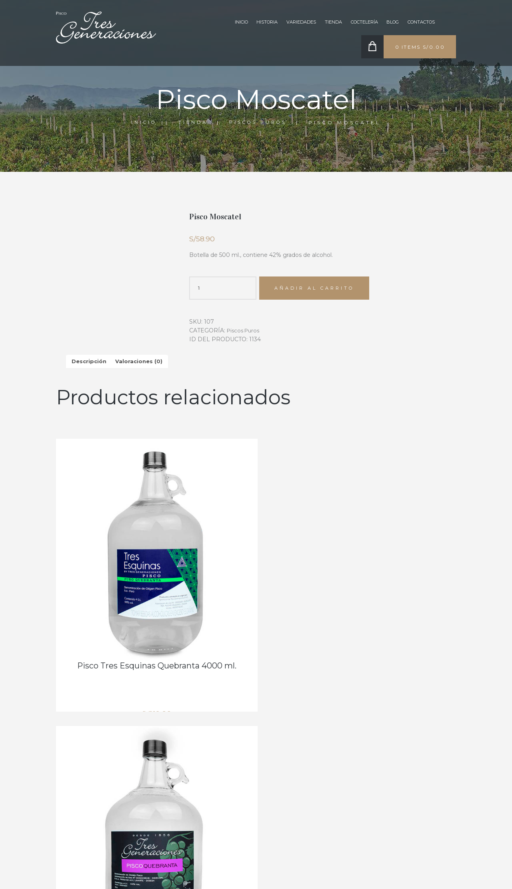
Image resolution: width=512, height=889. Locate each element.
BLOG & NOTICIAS (278, 761)
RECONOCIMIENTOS (281, 738)
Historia (246, 23)
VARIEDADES (284, 23)
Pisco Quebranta (393, 586)
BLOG (386, 23)
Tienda (228, 118)
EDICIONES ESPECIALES (285, 773)
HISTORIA (204, 738)
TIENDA (319, 23)
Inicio (218, 23)
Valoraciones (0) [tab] (141, 363)
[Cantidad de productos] (222, 288)
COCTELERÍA (209, 761)
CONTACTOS (418, 23)
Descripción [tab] (90, 363)
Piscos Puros (295, 118)
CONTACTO (207, 773)
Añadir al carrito (318, 289)
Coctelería (353, 23)
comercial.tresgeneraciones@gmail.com (427, 836)
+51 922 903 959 (421, 801)
